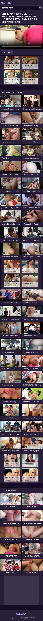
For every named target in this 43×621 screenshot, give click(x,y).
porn (10, 52)
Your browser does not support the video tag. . (21, 37)
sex (4, 52)
